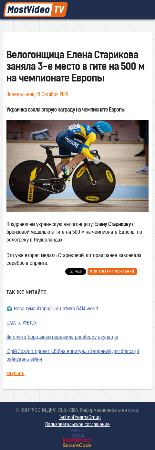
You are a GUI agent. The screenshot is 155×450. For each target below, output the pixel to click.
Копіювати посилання (112, 271)
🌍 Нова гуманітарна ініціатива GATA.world (52, 309)
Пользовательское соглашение (77, 425)
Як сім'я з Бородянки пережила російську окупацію (62, 337)
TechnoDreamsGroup (80, 417)
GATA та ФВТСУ (21, 323)
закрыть (15, 373)
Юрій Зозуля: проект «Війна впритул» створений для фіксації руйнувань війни (72, 355)
